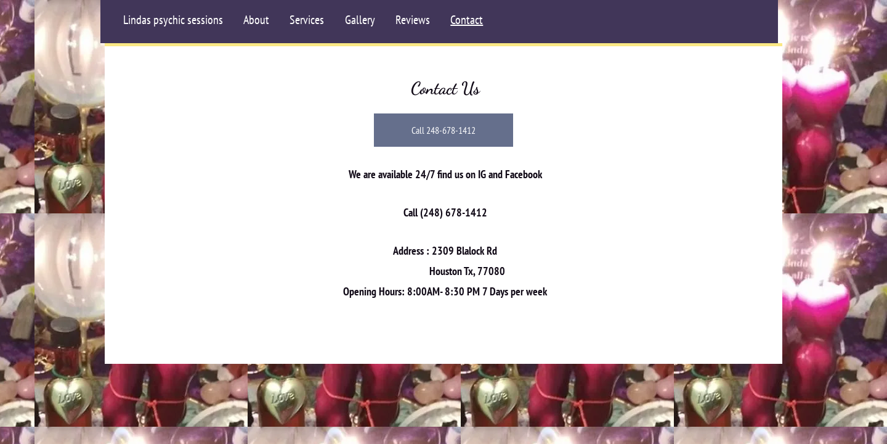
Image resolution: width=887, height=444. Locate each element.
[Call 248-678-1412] (443, 130)
